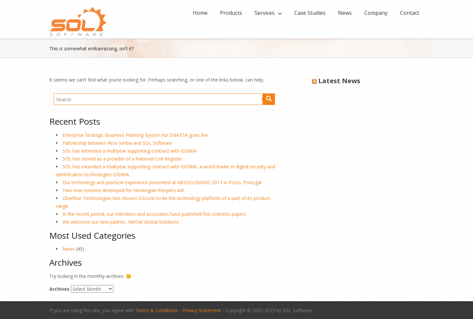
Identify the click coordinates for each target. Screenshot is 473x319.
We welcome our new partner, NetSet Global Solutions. (121, 222)
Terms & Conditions (156, 310)
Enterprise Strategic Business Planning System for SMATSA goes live (135, 135)
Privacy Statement (201, 310)
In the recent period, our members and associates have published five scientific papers (154, 214)
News (345, 12)
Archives (59, 289)
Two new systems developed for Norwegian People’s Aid (123, 190)
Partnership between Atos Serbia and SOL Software (117, 143)
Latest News (339, 80)
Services (265, 12)
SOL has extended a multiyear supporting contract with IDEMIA (129, 151)
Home (200, 12)
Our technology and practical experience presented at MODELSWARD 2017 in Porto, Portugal (161, 182)
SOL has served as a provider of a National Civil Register (122, 159)
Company (376, 12)
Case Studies (310, 12)
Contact (409, 12)
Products (231, 12)
